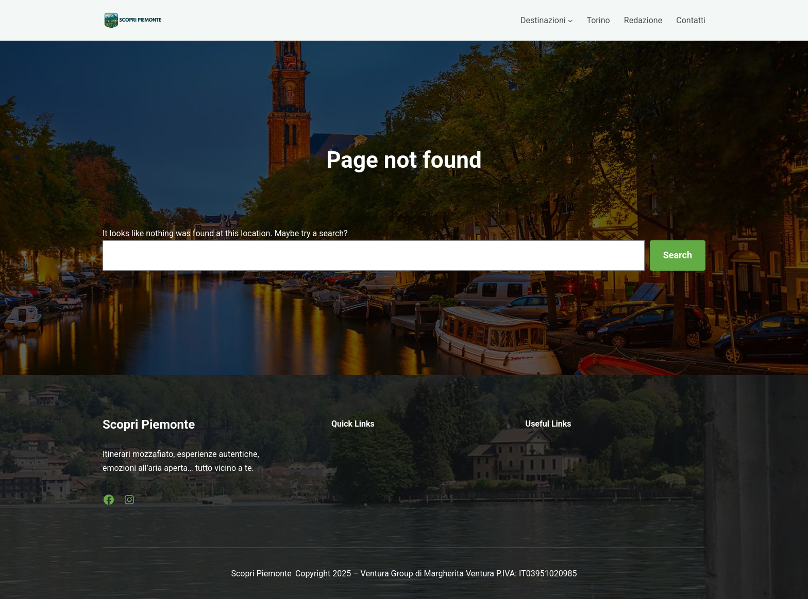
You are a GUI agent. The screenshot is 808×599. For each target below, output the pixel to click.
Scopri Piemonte (149, 424)
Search (677, 255)
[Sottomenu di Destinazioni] (570, 20)
